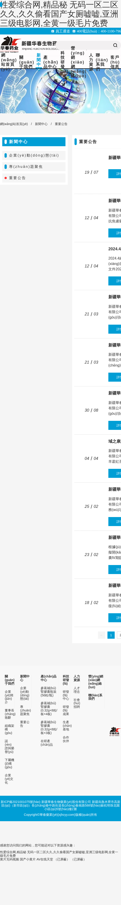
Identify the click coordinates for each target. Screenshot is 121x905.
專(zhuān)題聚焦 (26, 167)
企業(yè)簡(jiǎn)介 (9, 697)
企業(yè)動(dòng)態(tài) (34, 155)
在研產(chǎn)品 (47, 742)
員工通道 (63, 31)
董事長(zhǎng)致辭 (9, 714)
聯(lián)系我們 (102, 62)
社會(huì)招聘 (77, 703)
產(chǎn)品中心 (50, 62)
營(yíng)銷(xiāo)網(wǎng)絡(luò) (79, 62)
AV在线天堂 (45, 859)
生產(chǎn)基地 (66, 725)
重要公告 (61, 124)
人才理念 (77, 689)
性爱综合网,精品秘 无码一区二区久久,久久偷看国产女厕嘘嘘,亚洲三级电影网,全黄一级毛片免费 (59, 14)
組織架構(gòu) (9, 729)
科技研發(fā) (64, 62)
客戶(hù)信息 (115, 62)
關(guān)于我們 (26, 62)
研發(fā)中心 (66, 695)
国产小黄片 (28, 859)
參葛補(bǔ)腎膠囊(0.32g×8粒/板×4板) (49, 709)
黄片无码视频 (9, 859)
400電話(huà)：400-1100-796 (99, 31)
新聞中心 (39, 62)
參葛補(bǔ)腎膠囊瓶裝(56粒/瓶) (48, 691)
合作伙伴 (66, 739)
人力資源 (91, 62)
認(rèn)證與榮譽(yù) (9, 746)
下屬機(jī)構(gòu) (9, 763)
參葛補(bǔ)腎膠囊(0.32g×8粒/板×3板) (49, 727)
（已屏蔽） (62, 859)
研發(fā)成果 (66, 710)
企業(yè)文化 (9, 779)
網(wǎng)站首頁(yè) (9, 62)
